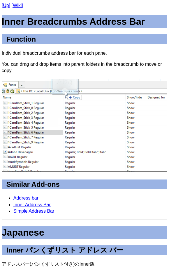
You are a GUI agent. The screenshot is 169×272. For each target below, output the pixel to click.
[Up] (6, 5)
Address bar (25, 197)
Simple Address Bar (33, 211)
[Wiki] (17, 5)
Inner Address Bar (32, 204)
